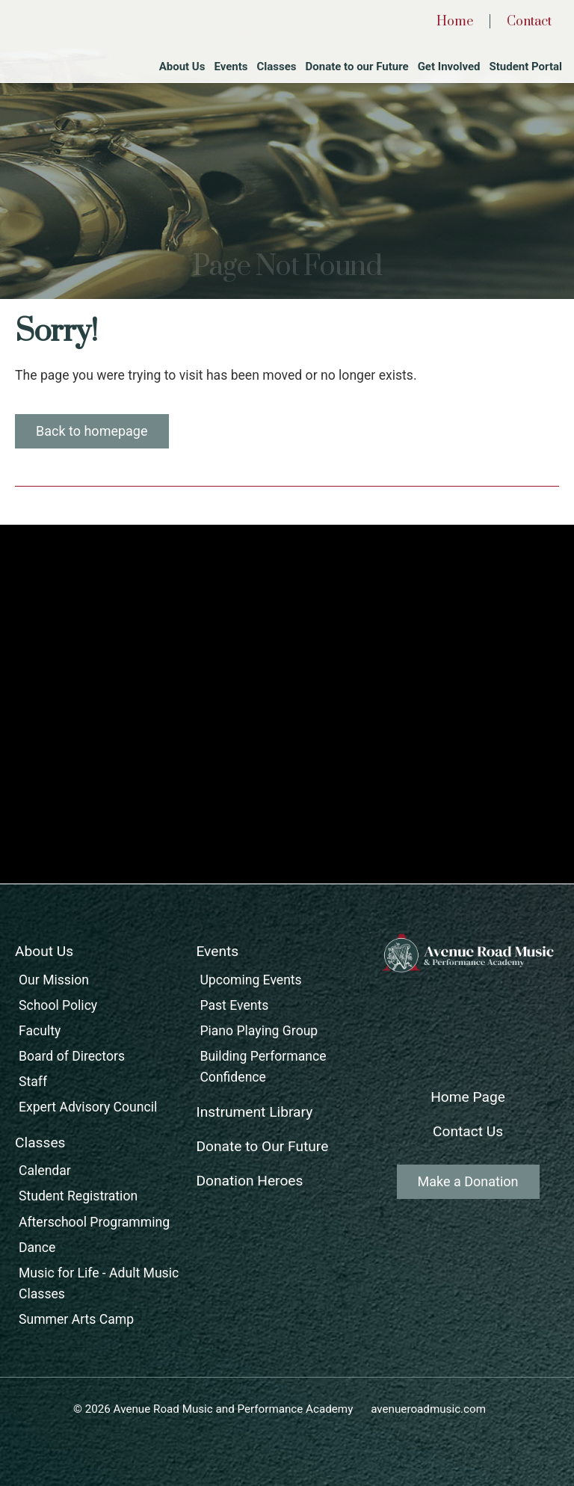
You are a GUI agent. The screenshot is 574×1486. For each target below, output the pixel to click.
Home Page (467, 1097)
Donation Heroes (249, 1180)
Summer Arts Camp (76, 1319)
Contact (529, 21)
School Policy (58, 1005)
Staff (33, 1081)
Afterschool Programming (94, 1222)
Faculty (40, 1030)
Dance (37, 1247)
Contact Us (468, 1131)
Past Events (234, 1005)
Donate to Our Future (262, 1146)
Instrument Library (254, 1111)
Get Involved (449, 66)
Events (230, 66)
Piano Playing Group (259, 1030)
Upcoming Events (250, 979)
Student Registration (78, 1196)
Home (454, 21)
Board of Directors (72, 1056)
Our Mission (54, 979)
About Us (182, 66)
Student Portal (526, 66)
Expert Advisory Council (88, 1107)
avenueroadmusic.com (428, 1409)
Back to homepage (92, 431)
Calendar (45, 1170)
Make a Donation (468, 1181)
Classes (276, 66)
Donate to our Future (357, 66)
